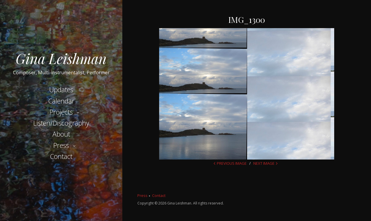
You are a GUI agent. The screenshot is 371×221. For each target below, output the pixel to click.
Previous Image (232, 163)
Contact (61, 156)
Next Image (263, 163)
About (61, 134)
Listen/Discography (61, 123)
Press (61, 145)
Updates (61, 89)
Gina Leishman (61, 58)
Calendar (61, 101)
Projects (61, 112)
